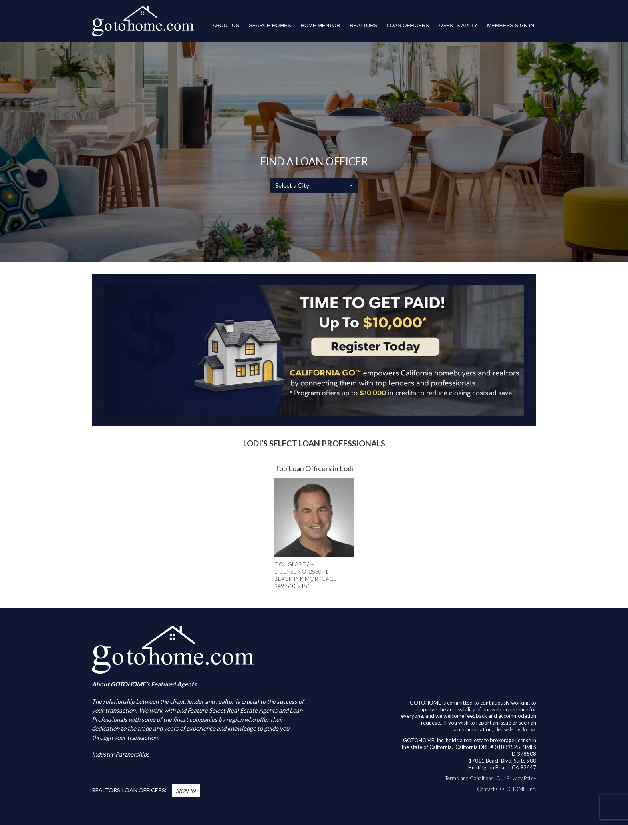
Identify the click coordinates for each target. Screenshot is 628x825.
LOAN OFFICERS (408, 25)
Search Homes (270, 25)
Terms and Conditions (469, 778)
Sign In (186, 790)
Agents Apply (458, 25)
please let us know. (515, 729)
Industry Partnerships (120, 754)
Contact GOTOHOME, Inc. (506, 789)
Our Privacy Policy (516, 778)
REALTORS (363, 25)
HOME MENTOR (320, 25)
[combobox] (314, 185)
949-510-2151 (292, 585)
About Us (226, 25)
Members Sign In (510, 25)
